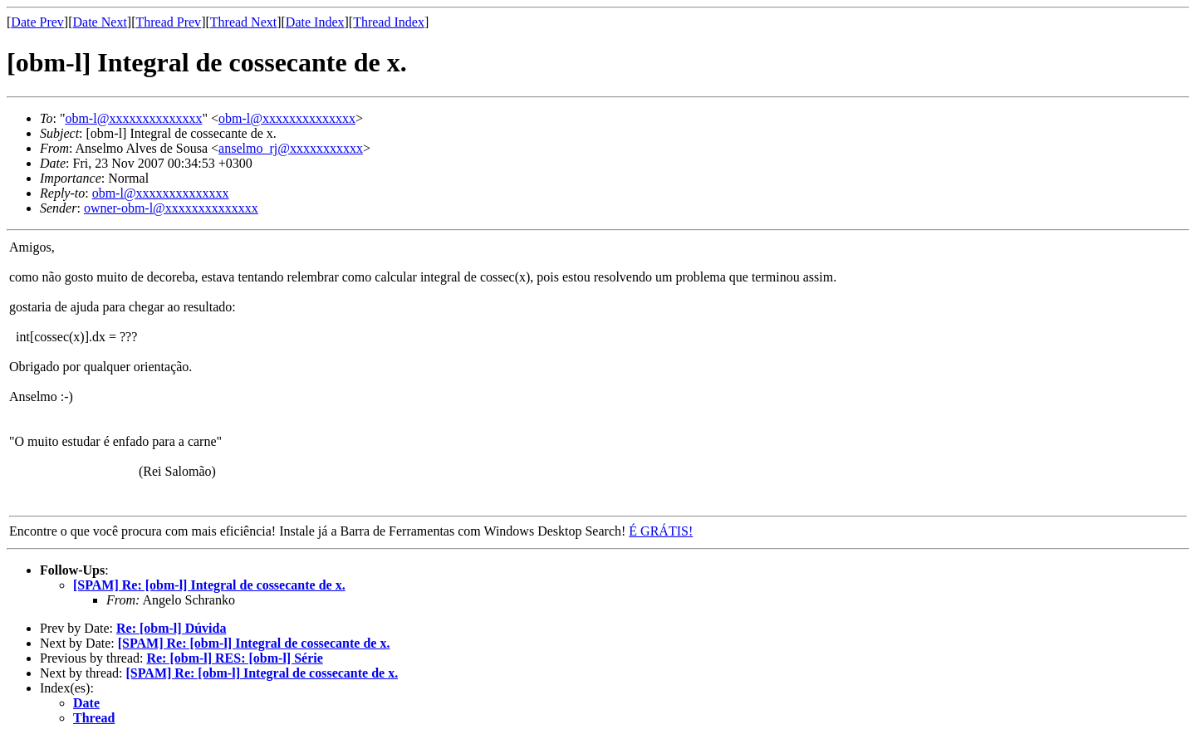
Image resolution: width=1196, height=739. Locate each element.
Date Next (100, 22)
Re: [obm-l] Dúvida (171, 628)
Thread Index (388, 22)
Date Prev (37, 22)
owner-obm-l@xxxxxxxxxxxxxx (171, 208)
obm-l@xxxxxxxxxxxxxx (133, 118)
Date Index (315, 22)
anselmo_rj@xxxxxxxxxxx (290, 148)
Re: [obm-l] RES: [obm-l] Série (234, 658)
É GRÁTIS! (661, 531)
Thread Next (243, 22)
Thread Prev (168, 22)
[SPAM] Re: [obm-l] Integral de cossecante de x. (209, 585)
